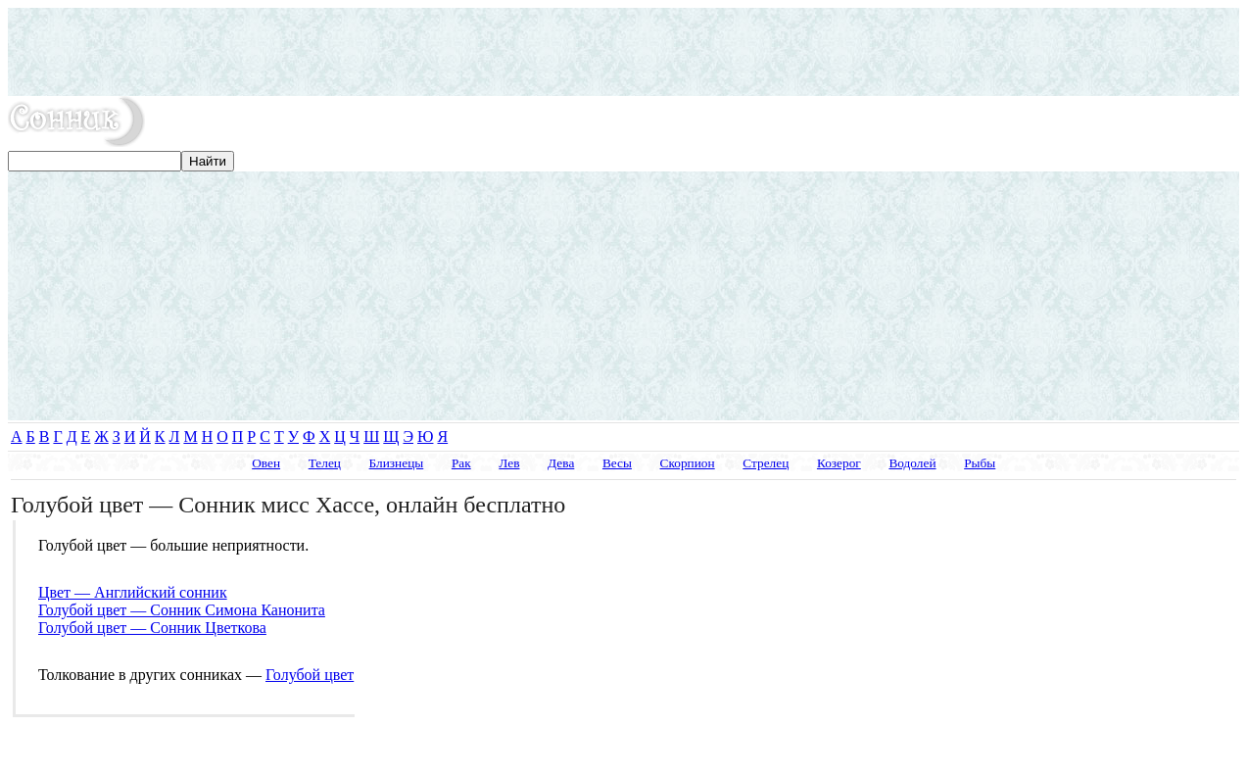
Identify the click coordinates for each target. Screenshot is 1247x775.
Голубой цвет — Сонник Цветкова (152, 627)
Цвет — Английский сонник (132, 592)
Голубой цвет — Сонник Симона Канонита (181, 610)
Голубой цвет (309, 674)
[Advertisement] (623, 52)
